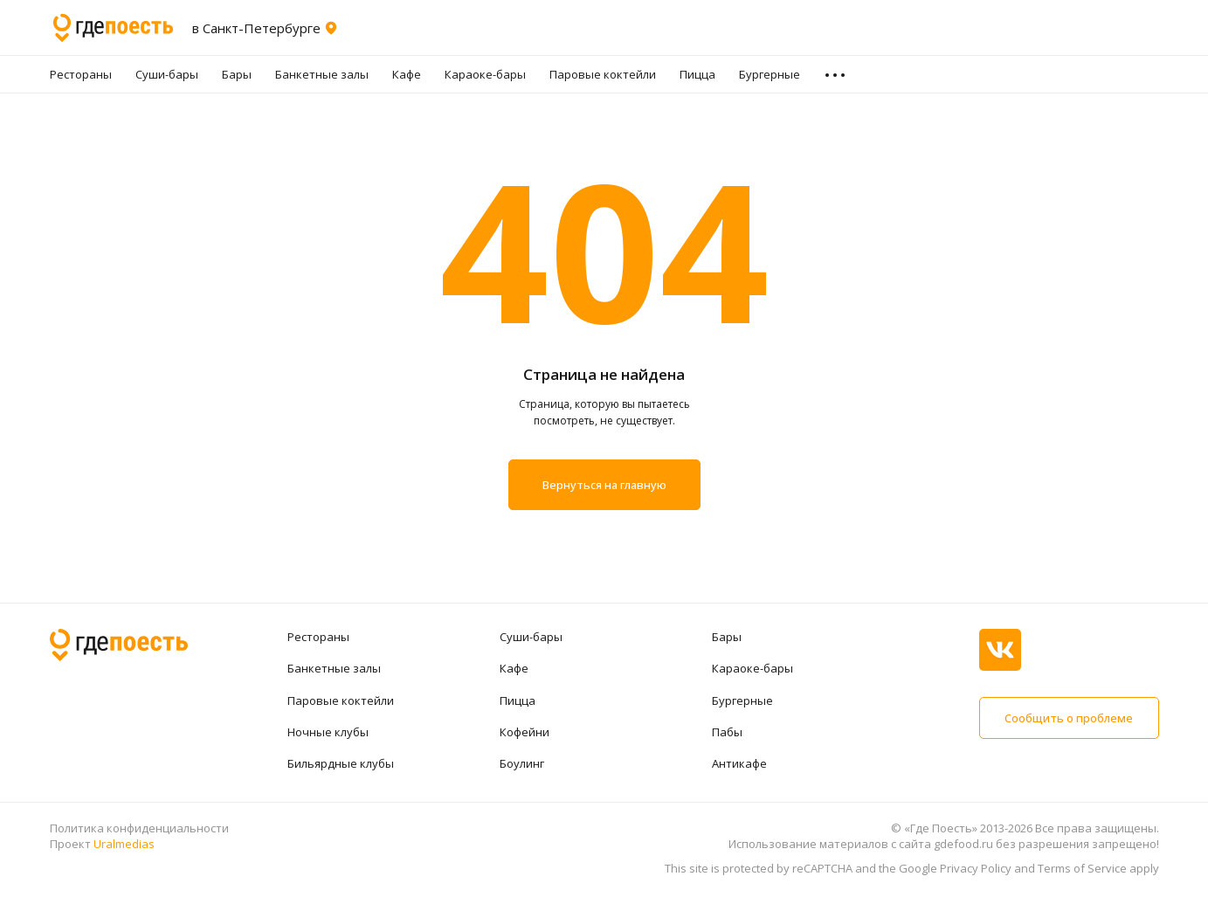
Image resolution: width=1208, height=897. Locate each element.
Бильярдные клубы (340, 763)
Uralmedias (124, 844)
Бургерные (769, 74)
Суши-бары (166, 74)
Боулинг (522, 763)
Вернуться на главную (604, 484)
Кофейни (524, 732)
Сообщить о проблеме (1069, 718)
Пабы (727, 732)
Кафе (406, 74)
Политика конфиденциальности (139, 828)
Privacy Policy (975, 868)
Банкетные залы (322, 74)
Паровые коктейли (602, 74)
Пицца (697, 74)
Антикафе (739, 763)
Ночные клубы (328, 732)
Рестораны (81, 74)
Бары (237, 74)
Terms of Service (1082, 868)
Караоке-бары (485, 74)
